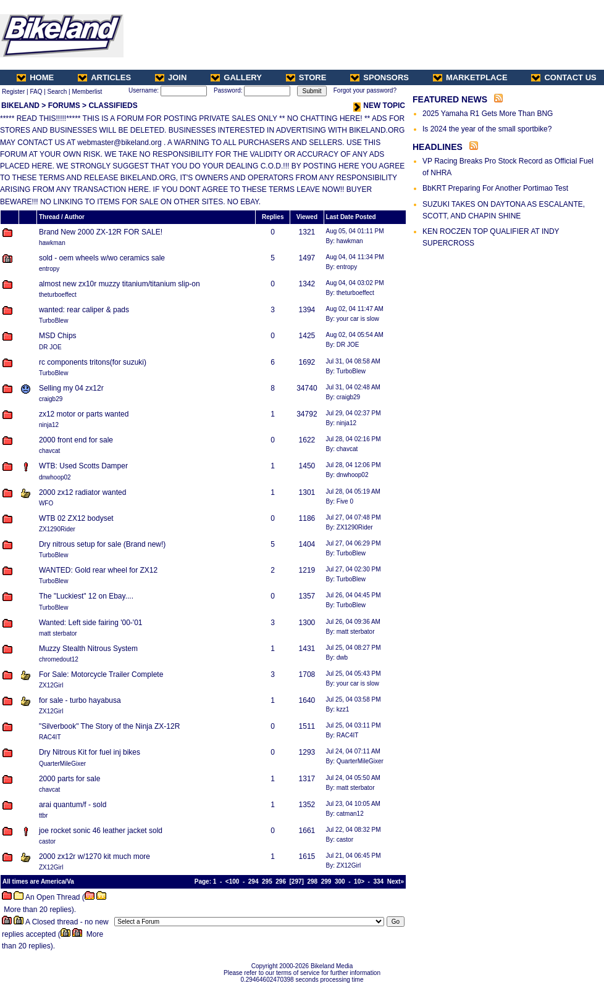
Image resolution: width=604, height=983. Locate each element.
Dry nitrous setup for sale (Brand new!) (102, 544)
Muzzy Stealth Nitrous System (88, 648)
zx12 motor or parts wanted (83, 414)
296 (280, 881)
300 (340, 881)
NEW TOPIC (379, 105)
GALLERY (236, 77)
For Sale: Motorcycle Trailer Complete (101, 674)
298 (312, 881)
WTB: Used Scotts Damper (83, 466)
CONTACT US (563, 77)
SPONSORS (379, 77)
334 (379, 881)
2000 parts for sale (69, 778)
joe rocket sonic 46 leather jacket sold (100, 830)
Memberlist (87, 91)
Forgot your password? (364, 90)
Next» (395, 881)
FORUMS (64, 105)
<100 (232, 881)
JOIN (171, 77)
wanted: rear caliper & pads (84, 309)
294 (253, 881)
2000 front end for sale (76, 440)
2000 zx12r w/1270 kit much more (94, 856)
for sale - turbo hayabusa (80, 700)
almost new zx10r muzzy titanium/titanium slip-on (119, 284)
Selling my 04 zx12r (71, 388)
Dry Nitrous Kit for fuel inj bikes (89, 752)
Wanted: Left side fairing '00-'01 (91, 622)
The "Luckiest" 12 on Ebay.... (86, 596)
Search (57, 91)
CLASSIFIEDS (112, 105)
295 (267, 881)
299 (326, 881)
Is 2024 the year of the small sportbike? (487, 129)
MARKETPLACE (470, 77)
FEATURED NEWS (450, 99)
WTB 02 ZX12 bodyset (76, 518)
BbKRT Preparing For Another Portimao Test (495, 188)
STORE (306, 77)
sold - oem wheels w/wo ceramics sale (102, 258)
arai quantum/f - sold (72, 804)
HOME (35, 77)
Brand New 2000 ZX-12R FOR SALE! (100, 232)
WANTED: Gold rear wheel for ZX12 (98, 570)
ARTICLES (104, 77)
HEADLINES (438, 147)
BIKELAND (20, 105)
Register (13, 91)
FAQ (36, 91)
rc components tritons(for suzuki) (92, 362)
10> (359, 881)
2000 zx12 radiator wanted (82, 492)
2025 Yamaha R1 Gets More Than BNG (487, 113)
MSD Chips (58, 335)
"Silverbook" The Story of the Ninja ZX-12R (109, 726)
